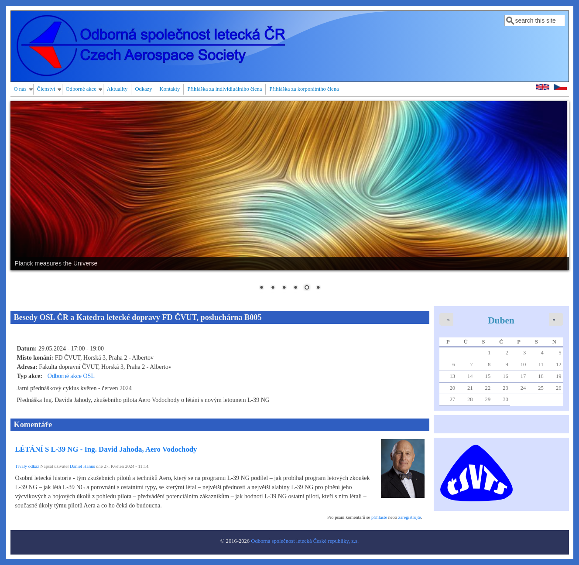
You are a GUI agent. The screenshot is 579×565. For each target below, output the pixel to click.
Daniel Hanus (82, 466)
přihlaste (379, 517)
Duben (501, 320)
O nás (20, 89)
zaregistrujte (409, 517)
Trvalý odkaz (27, 466)
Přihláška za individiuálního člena (224, 89)
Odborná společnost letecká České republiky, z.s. (305, 541)
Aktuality (117, 89)
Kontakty (170, 89)
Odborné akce (81, 89)
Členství (46, 89)
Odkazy (143, 89)
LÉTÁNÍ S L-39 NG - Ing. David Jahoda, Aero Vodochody (106, 449)
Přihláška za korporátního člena (304, 89)
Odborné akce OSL (71, 376)
